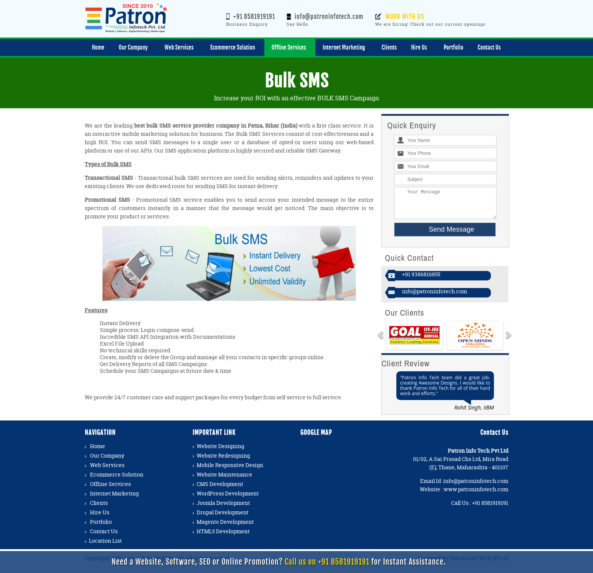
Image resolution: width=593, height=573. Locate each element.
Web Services (107, 470)
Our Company (107, 461)
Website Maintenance (224, 480)
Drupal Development (222, 518)
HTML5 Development (223, 536)
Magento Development (225, 527)
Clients (99, 508)
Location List (105, 546)
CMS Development (220, 489)
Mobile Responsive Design (230, 470)
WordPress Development (228, 499)
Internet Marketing (114, 499)
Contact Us (104, 536)
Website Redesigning (223, 461)
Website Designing (220, 451)
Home (97, 451)
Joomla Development (223, 508)
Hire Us (99, 518)
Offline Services (110, 489)
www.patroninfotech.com (476, 494)
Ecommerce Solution (116, 480)
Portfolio (101, 527)
